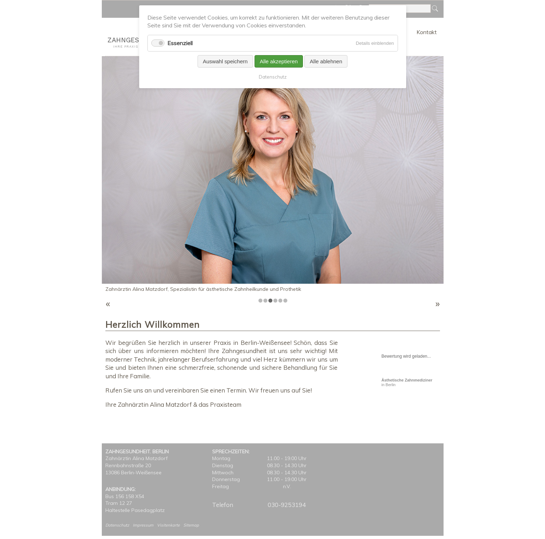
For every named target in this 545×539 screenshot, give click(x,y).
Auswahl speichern (225, 61)
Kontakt (426, 32)
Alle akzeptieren (279, 61)
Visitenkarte (168, 525)
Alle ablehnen (326, 61)
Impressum (143, 525)
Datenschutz (117, 525)
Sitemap (191, 525)
